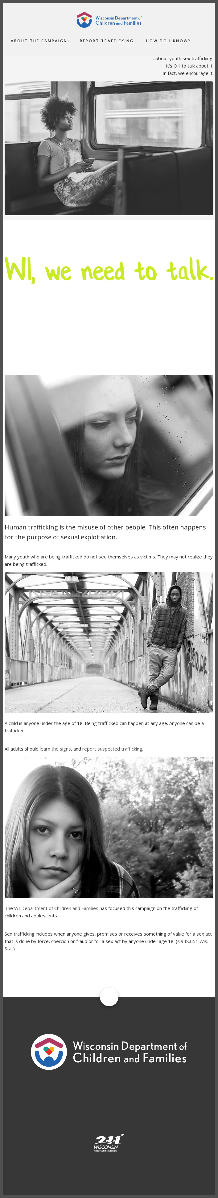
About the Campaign (39, 40)
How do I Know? (168, 40)
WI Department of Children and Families (56, 908)
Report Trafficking (107, 40)
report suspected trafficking (112, 749)
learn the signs (55, 749)
